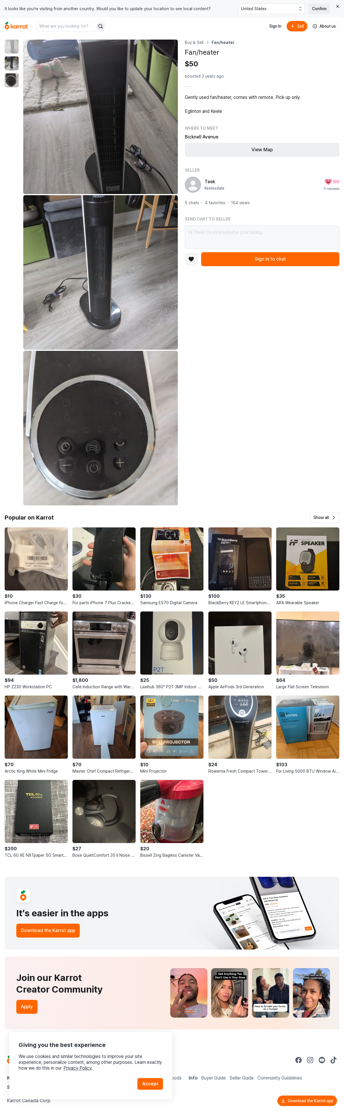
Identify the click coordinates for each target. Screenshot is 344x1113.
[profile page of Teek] (193, 185)
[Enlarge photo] (100, 117)
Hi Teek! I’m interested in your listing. (262, 237)
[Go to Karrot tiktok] (333, 1060)
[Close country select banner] (338, 6)
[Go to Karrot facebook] (298, 1060)
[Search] (100, 26)
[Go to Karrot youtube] (321, 1060)
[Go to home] (16, 26)
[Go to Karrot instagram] (310, 1060)
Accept (150, 1084)
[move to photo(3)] (12, 80)
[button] (324, 517)
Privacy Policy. (78, 1068)
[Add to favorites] (191, 259)
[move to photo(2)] (12, 63)
